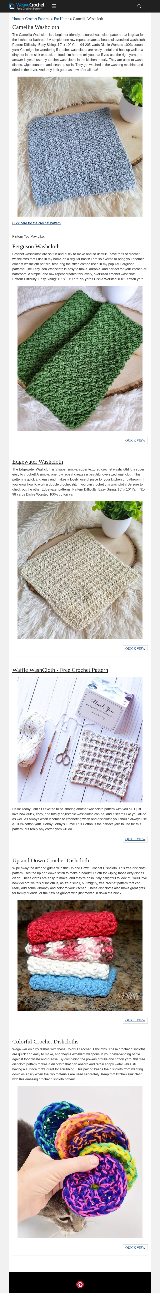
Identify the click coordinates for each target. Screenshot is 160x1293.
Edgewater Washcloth (37, 461)
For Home (61, 19)
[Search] (139, 6)
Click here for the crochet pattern (36, 223)
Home (16, 19)
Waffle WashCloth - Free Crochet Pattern (60, 670)
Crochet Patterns (37, 19)
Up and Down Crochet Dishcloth (50, 860)
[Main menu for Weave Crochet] (54, 6)
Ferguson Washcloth (36, 246)
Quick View (135, 440)
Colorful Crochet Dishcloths (45, 1041)
